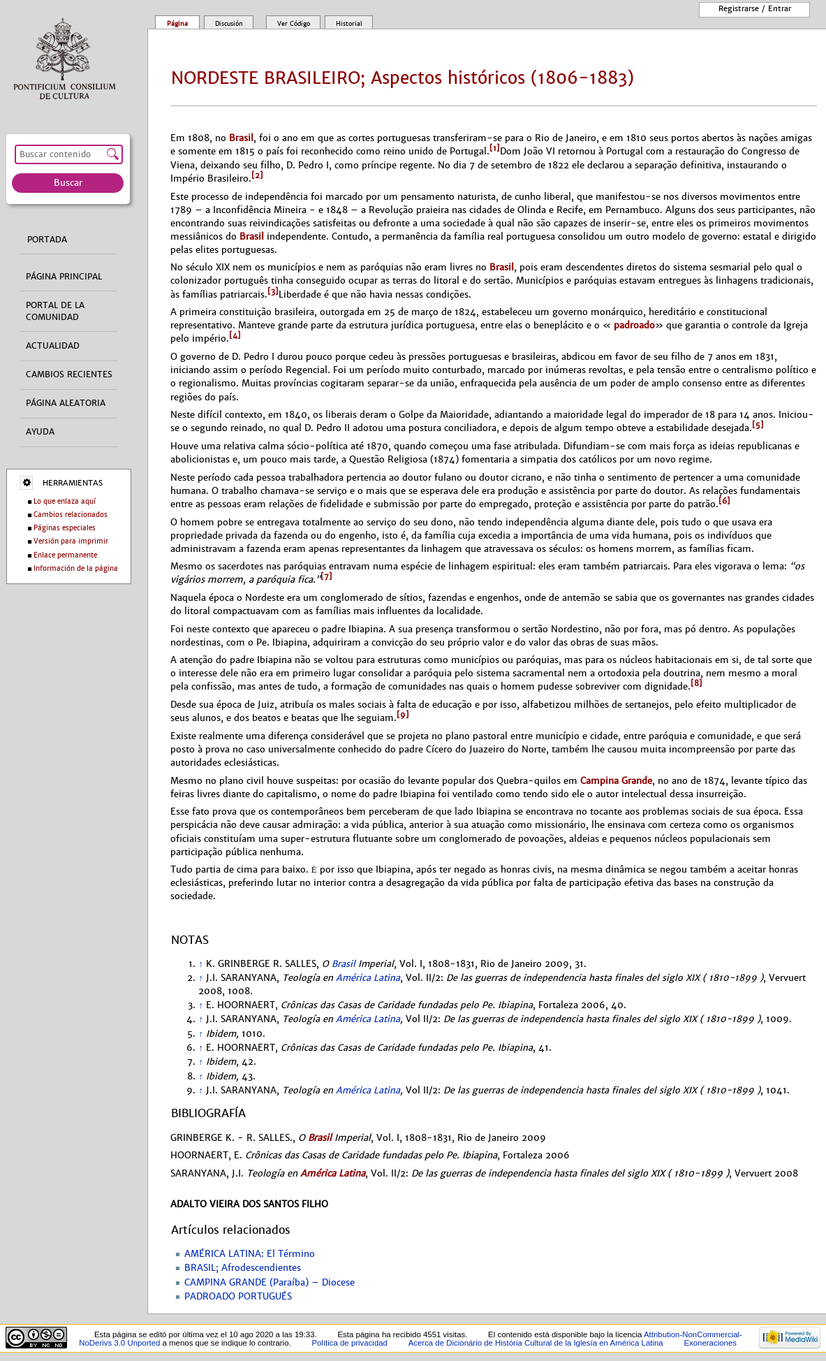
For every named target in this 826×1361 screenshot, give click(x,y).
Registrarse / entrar (754, 8)
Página (177, 24)
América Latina (368, 978)
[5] (758, 425)
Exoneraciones (710, 1343)
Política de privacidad (349, 1343)
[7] (326, 576)
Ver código (293, 24)
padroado (633, 325)
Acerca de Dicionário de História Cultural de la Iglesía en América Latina (535, 1343)
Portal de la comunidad (55, 311)
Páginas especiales (65, 527)
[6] (724, 501)
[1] (494, 148)
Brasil (241, 138)
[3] (273, 291)
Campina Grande (616, 781)
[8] (696, 683)
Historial (349, 24)
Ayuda (40, 431)
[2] (257, 175)
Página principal (64, 276)
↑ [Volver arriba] (200, 964)
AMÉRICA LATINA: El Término (249, 1254)
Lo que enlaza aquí (65, 501)
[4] (235, 335)
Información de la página (76, 568)
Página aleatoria (65, 403)
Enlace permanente (65, 555)
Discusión (229, 24)
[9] (403, 715)
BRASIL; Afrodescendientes (242, 1268)
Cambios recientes (69, 374)
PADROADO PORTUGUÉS (238, 1296)
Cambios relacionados (71, 514)
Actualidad (53, 345)
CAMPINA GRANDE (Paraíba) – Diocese (269, 1282)
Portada (47, 239)
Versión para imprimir (71, 541)
